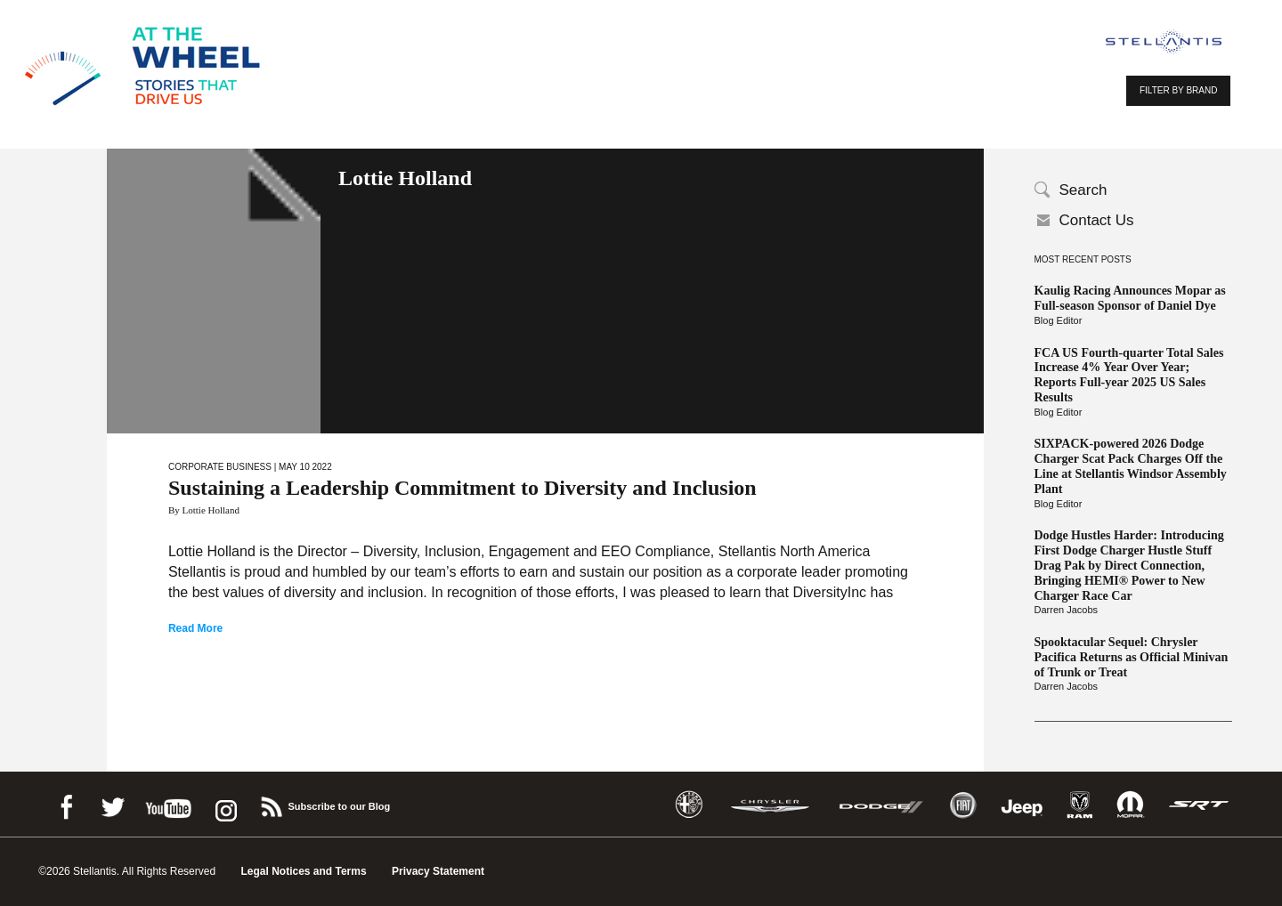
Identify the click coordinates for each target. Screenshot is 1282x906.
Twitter (112, 804)
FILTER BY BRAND (1178, 90)
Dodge (881, 805)
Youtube (168, 804)
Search (1083, 190)
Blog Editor (1059, 320)
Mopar (1130, 805)
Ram (1080, 805)
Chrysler (770, 805)
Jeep (1022, 805)
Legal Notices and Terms (303, 871)
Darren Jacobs (1067, 609)
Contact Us (1096, 220)
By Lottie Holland (203, 510)
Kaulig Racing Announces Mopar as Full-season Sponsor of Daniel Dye (1130, 298)
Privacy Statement (438, 871)
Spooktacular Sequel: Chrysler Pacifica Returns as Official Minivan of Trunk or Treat (1132, 657)
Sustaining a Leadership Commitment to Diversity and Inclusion (462, 487)
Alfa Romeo (689, 805)
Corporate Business (220, 467)
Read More (195, 628)
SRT (1199, 805)
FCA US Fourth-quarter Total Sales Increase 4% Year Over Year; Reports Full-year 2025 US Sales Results (1129, 375)
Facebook (66, 804)
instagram (224, 804)
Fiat (962, 805)
